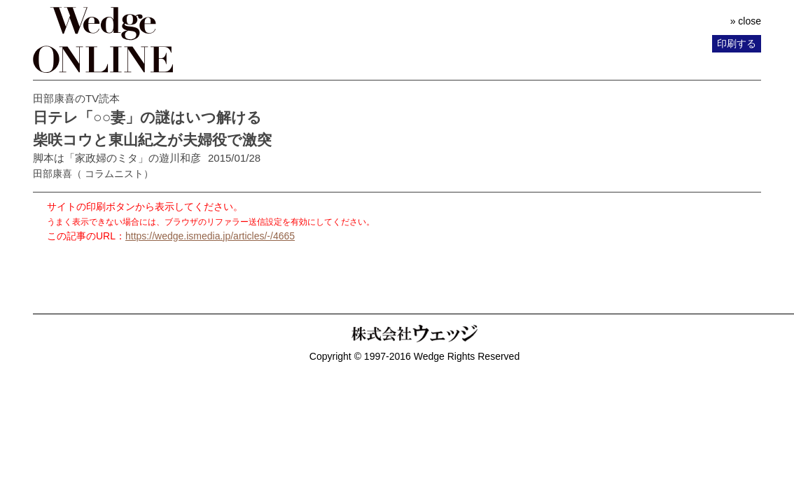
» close (745, 21)
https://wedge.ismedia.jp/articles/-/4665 (210, 235)
